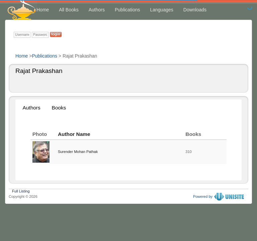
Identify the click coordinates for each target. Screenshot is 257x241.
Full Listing (21, 190)
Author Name (74, 134)
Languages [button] (161, 9)
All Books (68, 9)
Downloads (194, 9)
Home (42, 9)
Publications (127, 9)
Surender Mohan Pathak (78, 152)
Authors (97, 9)
